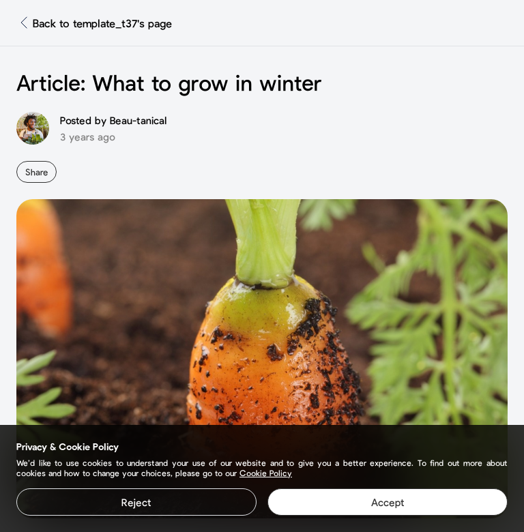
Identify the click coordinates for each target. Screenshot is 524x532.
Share (36, 171)
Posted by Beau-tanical (113, 120)
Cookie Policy (265, 472)
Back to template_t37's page (102, 22)
